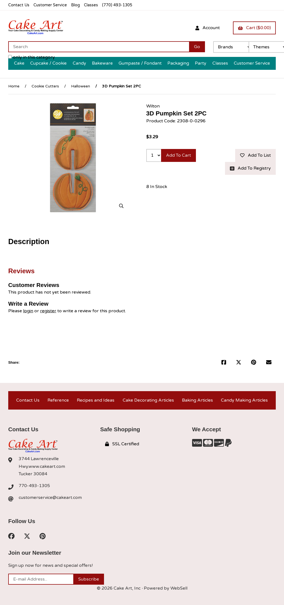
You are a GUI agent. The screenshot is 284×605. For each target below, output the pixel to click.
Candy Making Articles (244, 400)
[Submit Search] (197, 46)
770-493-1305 (34, 485)
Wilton (153, 106)
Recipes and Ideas (95, 400)
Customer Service (50, 5)
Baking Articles (197, 400)
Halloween (80, 86)
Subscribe (88, 579)
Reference (58, 400)
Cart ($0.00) (254, 28)
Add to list (255, 155)
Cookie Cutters (45, 86)
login (28, 311)
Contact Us (18, 5)
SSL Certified (122, 444)
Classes (91, 5)
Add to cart (178, 155)
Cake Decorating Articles (148, 400)
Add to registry (250, 168)
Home (13, 86)
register (48, 311)
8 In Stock (156, 186)
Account (207, 28)
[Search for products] (98, 46)
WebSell (178, 588)
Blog (75, 5)
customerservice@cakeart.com (50, 497)
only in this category (31, 57)
